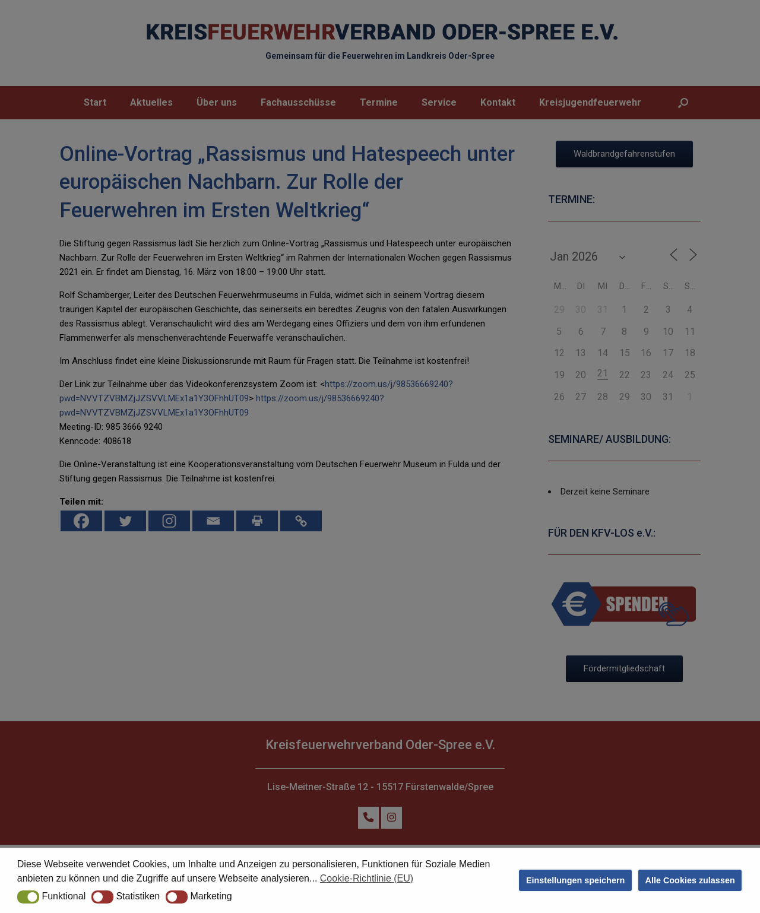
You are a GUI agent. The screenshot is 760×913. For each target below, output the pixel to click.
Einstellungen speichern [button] (575, 880)
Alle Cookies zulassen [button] (690, 880)
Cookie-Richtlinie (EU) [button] (366, 878)
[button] (28, 897)
